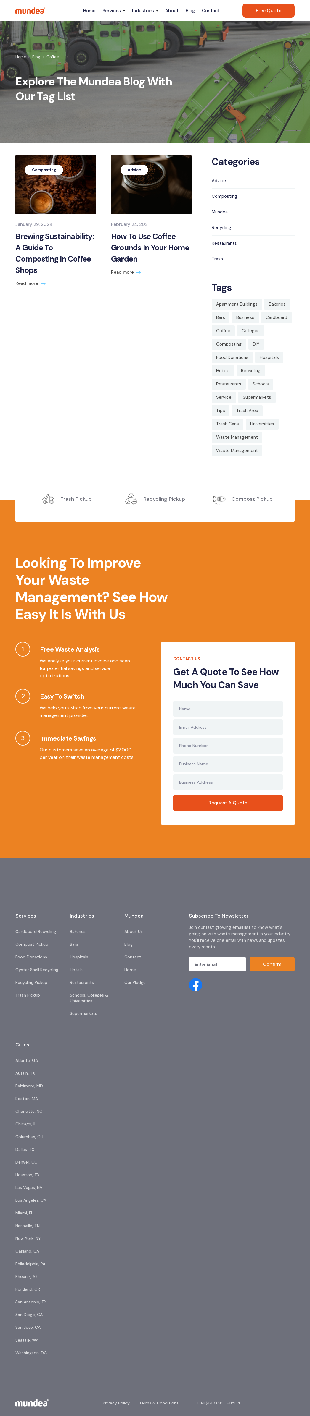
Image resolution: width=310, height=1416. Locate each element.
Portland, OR (27, 1289)
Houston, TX (27, 1174)
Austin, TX (25, 1073)
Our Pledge (135, 982)
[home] (47, 10)
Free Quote (268, 10)
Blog (190, 11)
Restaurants (82, 982)
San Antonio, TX (31, 1302)
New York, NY (28, 1238)
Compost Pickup (31, 944)
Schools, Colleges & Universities (89, 997)
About (172, 11)
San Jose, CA (28, 1327)
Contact (211, 11)
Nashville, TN (27, 1225)
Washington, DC (31, 1352)
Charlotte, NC (28, 1111)
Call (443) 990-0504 (218, 1403)
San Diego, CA (29, 1314)
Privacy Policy (116, 1403)
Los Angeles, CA (30, 1200)
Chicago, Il (25, 1124)
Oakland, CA (27, 1251)
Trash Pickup (27, 995)
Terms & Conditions (159, 1403)
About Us (133, 931)
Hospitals (79, 957)
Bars (74, 944)
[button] (114, 11)
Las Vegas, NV (29, 1187)
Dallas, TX (24, 1149)
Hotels (76, 969)
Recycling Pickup (31, 982)
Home (89, 11)
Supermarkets (83, 1013)
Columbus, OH (29, 1136)
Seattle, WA (26, 1340)
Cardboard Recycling (35, 931)
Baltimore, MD (29, 1085)
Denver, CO (26, 1162)
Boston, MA (26, 1098)
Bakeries (78, 931)
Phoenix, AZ (26, 1276)
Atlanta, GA (26, 1060)
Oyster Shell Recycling (36, 969)
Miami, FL (24, 1213)
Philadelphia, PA (30, 1263)
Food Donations (31, 957)
